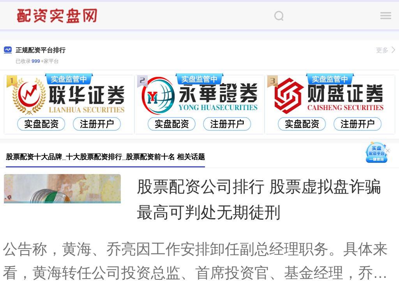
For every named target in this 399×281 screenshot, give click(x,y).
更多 (385, 50)
